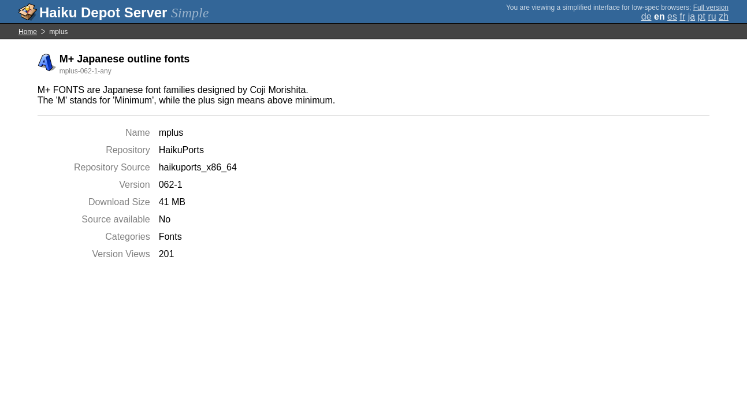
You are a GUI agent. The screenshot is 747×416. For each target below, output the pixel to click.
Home (27, 32)
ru (712, 16)
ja (691, 16)
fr (682, 16)
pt (701, 16)
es (672, 16)
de (646, 16)
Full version (711, 7)
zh (724, 16)
